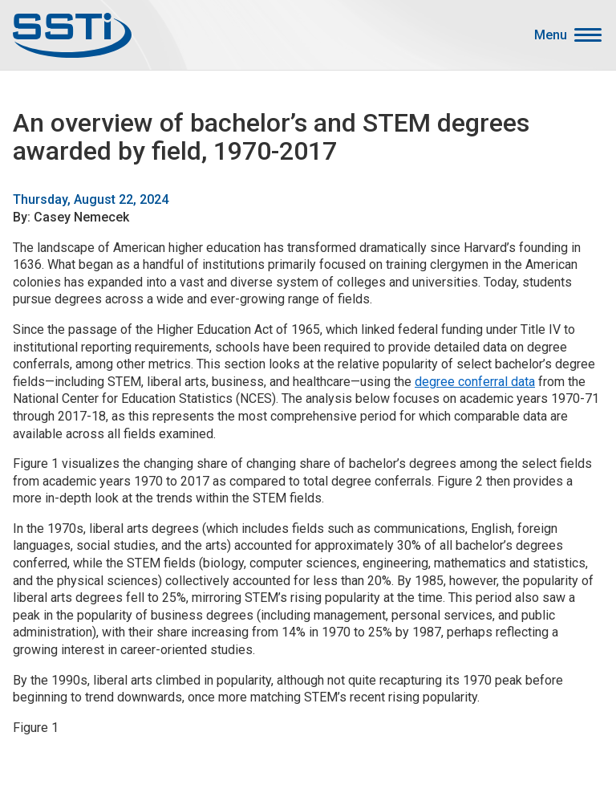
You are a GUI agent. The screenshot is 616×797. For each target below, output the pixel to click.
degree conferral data (475, 381)
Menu (550, 35)
